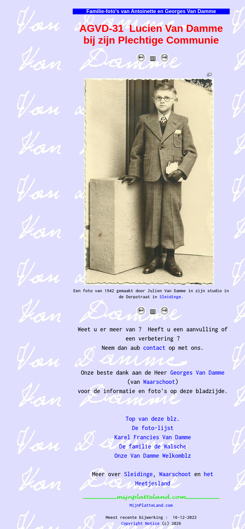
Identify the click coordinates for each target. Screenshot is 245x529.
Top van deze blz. (153, 418)
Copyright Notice (140, 523)
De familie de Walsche (152, 446)
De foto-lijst (153, 428)
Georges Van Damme (197, 372)
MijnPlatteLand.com (151, 505)
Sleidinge (170, 296)
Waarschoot (159, 381)
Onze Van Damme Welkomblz (153, 455)
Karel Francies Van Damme (153, 437)
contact (154, 347)
